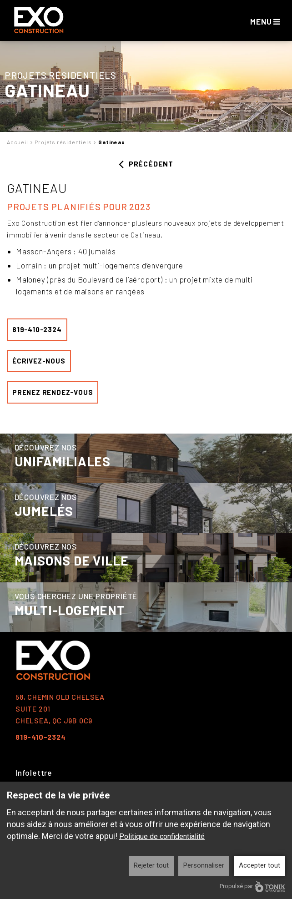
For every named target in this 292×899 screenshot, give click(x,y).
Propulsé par (252, 886)
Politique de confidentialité (162, 836)
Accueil (17, 142)
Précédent (146, 164)
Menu (265, 21)
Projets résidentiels (63, 142)
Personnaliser (203, 865)
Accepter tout (259, 865)
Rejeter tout (151, 865)
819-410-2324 (37, 329)
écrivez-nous (38, 361)
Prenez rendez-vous (52, 392)
